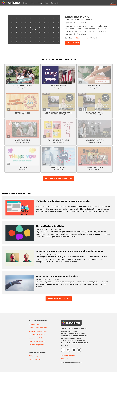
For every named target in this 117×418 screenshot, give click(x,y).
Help (46, 3)
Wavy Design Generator (37, 341)
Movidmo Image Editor (36, 345)
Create (25, 3)
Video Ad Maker (34, 324)
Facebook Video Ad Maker (38, 328)
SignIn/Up (113, 2)
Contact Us (55, 3)
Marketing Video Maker (37, 334)
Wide (78, 38)
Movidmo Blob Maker (36, 338)
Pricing (33, 3)
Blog (40, 3)
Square (85, 38)
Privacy (64, 359)
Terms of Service (68, 355)
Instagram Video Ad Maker (38, 331)
